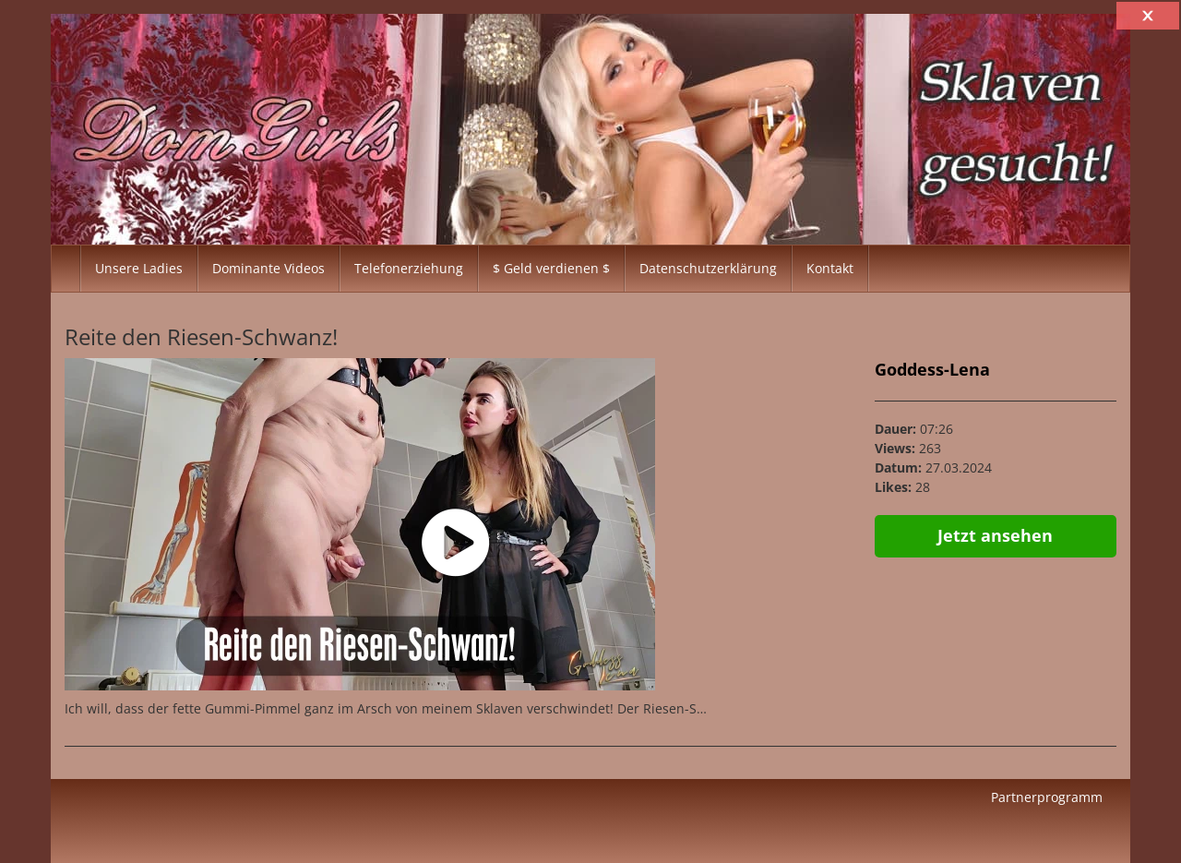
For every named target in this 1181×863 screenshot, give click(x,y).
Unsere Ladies (139, 268)
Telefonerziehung (408, 268)
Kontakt (829, 268)
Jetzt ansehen (995, 535)
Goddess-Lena (932, 369)
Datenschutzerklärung (708, 268)
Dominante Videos (268, 268)
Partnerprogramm (1047, 797)
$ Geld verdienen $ (551, 268)
